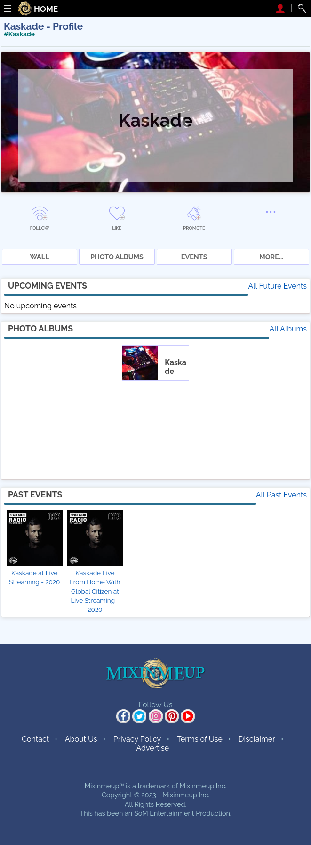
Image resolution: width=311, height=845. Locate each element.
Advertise (152, 748)
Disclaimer (257, 739)
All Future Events (277, 286)
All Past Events (281, 494)
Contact (35, 739)
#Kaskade (19, 34)
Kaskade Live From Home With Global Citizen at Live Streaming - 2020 (95, 591)
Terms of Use (200, 739)
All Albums (288, 328)
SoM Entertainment (164, 813)
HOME (46, 9)
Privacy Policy (137, 739)
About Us (81, 739)
